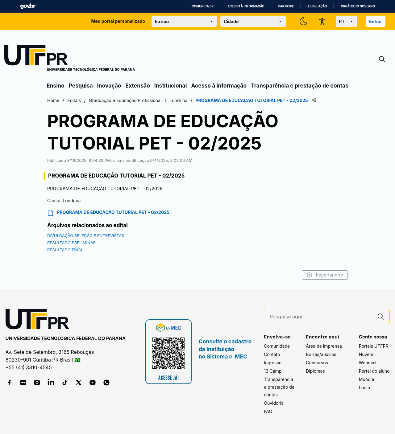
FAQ (268, 411)
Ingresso (272, 362)
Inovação (109, 85)
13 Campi (273, 371)
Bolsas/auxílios (321, 354)
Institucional (170, 85)
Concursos (317, 362)
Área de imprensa (324, 346)
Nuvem (366, 354)
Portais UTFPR (374, 346)
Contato (272, 354)
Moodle (366, 379)
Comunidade (277, 346)
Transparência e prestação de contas (299, 85)
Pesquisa (81, 85)
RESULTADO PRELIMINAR (71, 242)
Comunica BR (203, 6)
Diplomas (315, 371)
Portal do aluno (374, 371)
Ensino (55, 85)
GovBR (27, 6)
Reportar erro (324, 275)
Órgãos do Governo (358, 6)
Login (364, 387)
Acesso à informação (245, 6)
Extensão (138, 85)
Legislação (317, 6)
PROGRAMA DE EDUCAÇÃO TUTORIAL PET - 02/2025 (108, 213)
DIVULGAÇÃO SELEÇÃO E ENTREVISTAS (85, 235)
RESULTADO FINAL (65, 249)
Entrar (375, 21)
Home (53, 100)
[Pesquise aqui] (321, 316)
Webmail (367, 362)
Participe (286, 6)
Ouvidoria (274, 403)
